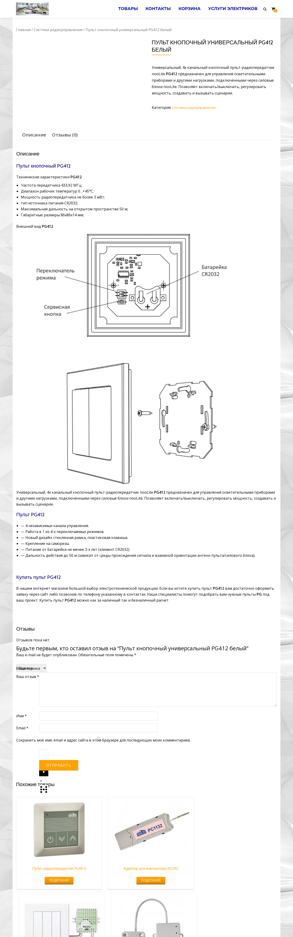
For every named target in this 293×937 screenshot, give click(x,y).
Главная (23, 29)
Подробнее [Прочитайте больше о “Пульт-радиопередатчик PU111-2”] (46, 866)
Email (22, 728)
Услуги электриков (232, 8)
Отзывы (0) (65, 135)
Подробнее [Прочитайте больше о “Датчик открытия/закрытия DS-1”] (245, 866)
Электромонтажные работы (179, 924)
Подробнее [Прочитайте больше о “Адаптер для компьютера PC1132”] (112, 866)
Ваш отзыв (27, 676)
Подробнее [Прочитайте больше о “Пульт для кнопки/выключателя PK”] (179, 866)
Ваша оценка (28, 668)
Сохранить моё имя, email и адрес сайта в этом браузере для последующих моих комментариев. (103, 740)
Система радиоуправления (58, 29)
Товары (122, 8)
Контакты (154, 8)
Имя (21, 715)
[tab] (34, 135)
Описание (34, 135)
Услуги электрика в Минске (113, 924)
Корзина (187, 8)
